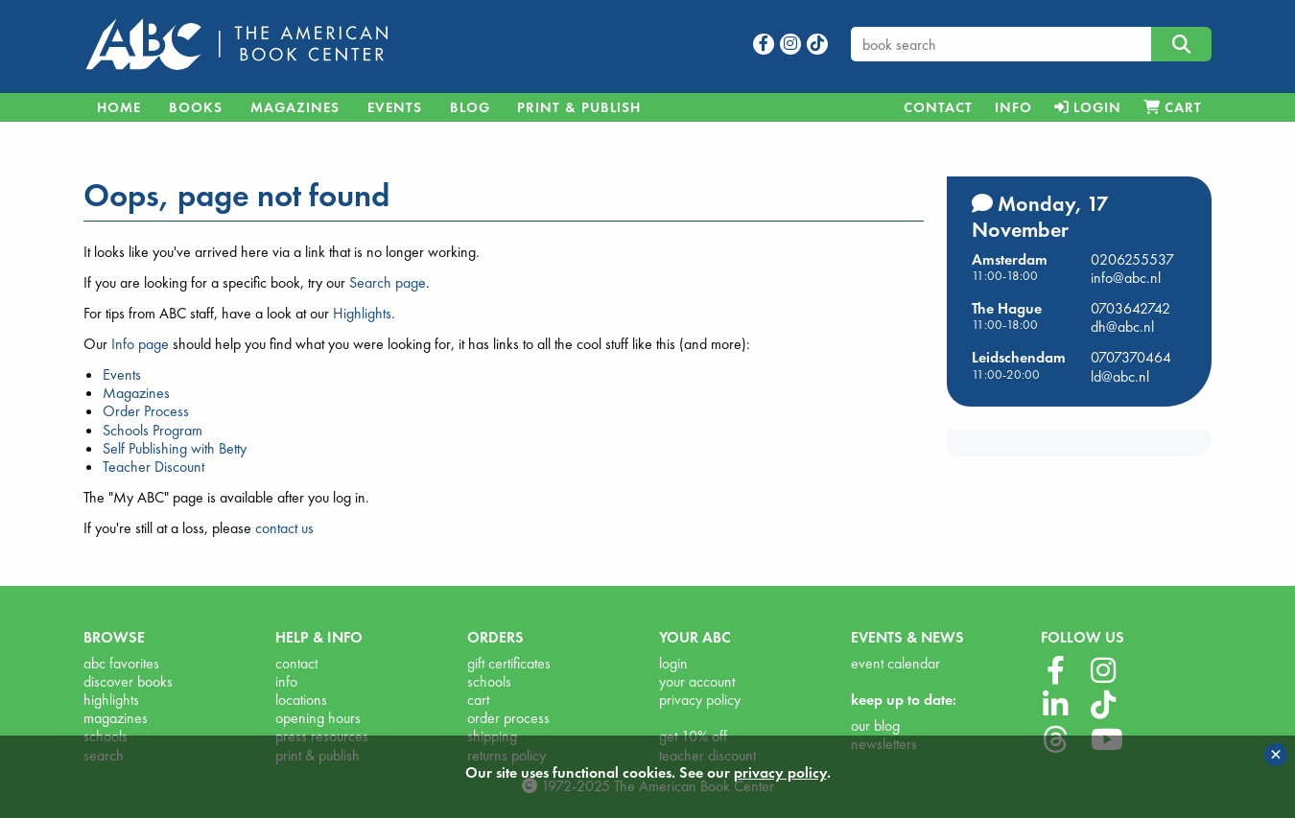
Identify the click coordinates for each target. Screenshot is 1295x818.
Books (196, 107)
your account (697, 681)
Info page (140, 344)
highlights (111, 699)
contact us (284, 528)
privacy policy (700, 699)
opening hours (318, 718)
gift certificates (509, 663)
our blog (875, 725)
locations (301, 699)
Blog (470, 107)
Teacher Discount (153, 466)
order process (508, 718)
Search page (387, 282)
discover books (128, 681)
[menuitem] (937, 107)
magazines (115, 718)
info (286, 681)
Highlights (362, 313)
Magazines (295, 107)
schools (489, 681)
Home (119, 107)
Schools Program (152, 430)
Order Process (146, 411)
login (673, 663)
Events (394, 107)
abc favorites (121, 663)
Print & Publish (579, 107)
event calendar (895, 663)
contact (296, 663)
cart (478, 699)
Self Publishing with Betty (175, 448)
